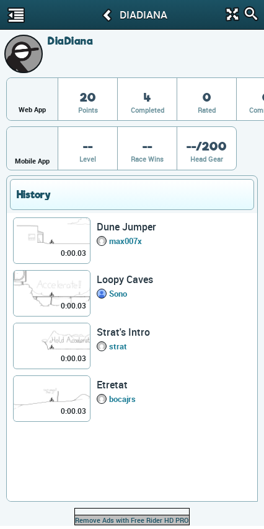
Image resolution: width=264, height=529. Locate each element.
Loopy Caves (125, 279)
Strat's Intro (123, 332)
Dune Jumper (126, 227)
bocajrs (122, 399)
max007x (125, 241)
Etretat (112, 384)
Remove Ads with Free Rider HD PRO (132, 520)
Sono (118, 294)
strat (118, 346)
